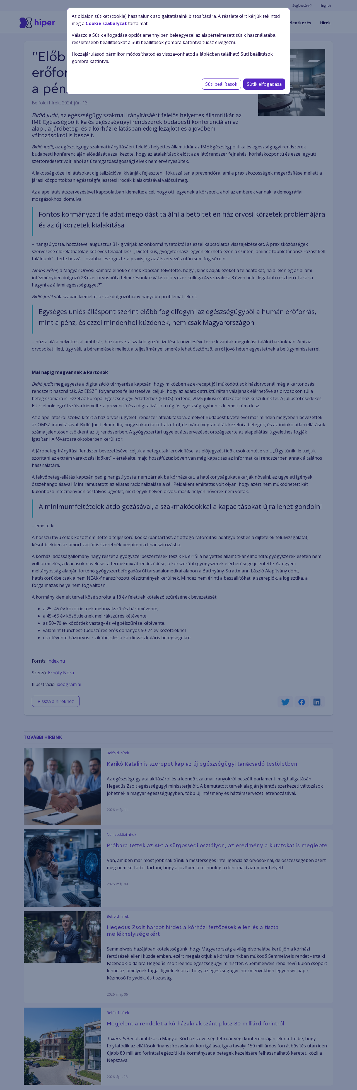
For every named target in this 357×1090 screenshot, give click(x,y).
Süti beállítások (221, 84)
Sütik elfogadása (264, 84)
